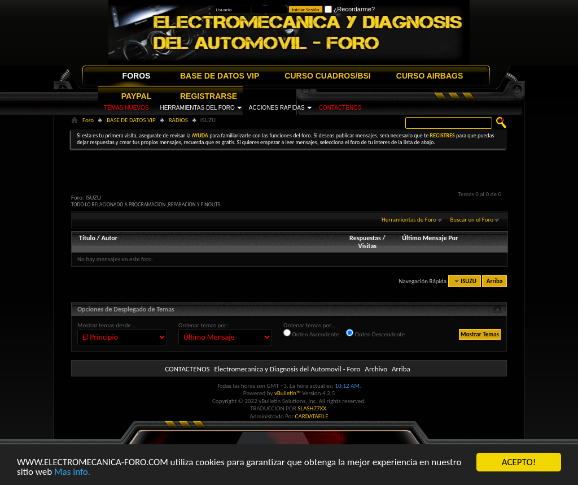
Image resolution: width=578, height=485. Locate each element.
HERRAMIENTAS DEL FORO (197, 108)
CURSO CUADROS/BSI (327, 75)
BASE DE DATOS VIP (219, 75)
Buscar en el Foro (471, 219)
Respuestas (365, 238)
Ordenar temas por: (203, 325)
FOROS (136, 75)
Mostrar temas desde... (106, 325)
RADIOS (178, 120)
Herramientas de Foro (409, 219)
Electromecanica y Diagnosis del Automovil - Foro (287, 369)
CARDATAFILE (312, 416)
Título (87, 238)
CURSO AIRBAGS (429, 75)
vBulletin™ (287, 393)
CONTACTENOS (340, 108)
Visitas (367, 246)
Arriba (495, 281)
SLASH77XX (312, 408)
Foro (88, 120)
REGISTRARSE (208, 96)
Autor (109, 238)
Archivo (376, 369)
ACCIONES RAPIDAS (277, 108)
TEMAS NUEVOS (126, 108)
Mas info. (72, 472)
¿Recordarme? (350, 9)
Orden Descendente (375, 333)
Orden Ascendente (311, 333)
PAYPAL (136, 96)
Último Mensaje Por (430, 238)
